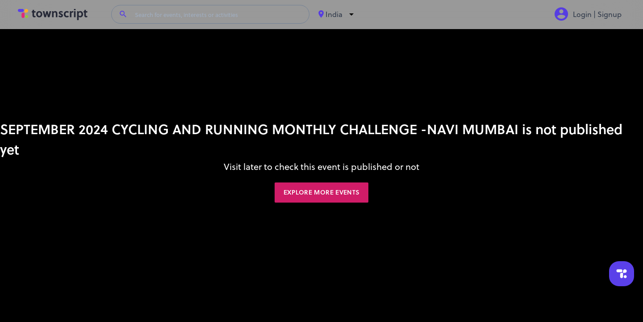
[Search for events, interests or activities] (218, 14)
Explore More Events (322, 192)
